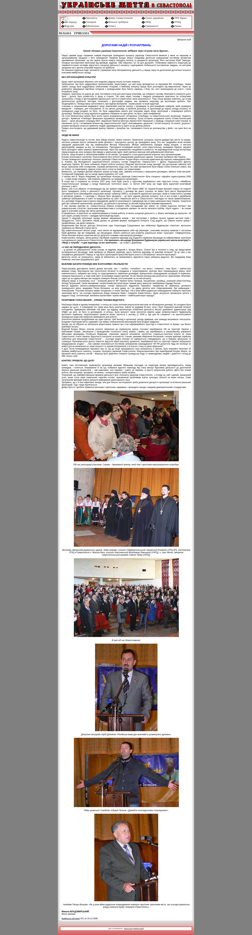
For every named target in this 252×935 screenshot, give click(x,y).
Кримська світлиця (71, 918)
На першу (69, 22)
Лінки (176, 26)
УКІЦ (146, 22)
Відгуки (67, 26)
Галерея (89, 22)
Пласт (110, 26)
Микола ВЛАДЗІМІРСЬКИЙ (134, 929)
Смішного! (150, 26)
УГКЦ (176, 22)
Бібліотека (90, 26)
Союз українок (152, 18)
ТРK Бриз (178, 18)
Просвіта (89, 18)
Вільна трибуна (116, 22)
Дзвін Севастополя (119, 18)
